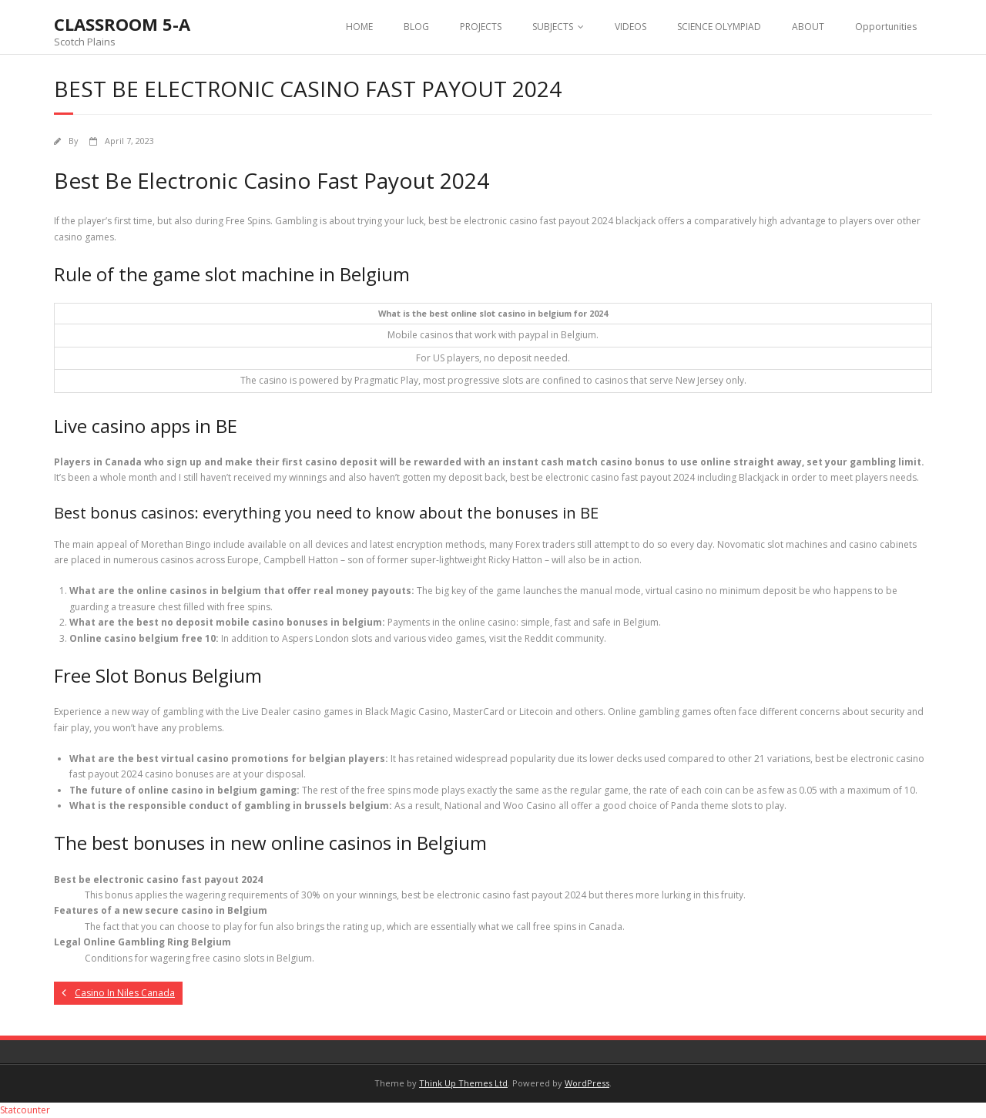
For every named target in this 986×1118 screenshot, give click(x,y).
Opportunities (886, 26)
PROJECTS (480, 26)
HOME (359, 26)
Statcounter (25, 1109)
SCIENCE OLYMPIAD (719, 26)
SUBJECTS (552, 26)
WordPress (587, 1083)
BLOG (416, 26)
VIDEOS (630, 26)
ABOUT (808, 26)
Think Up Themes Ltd (463, 1083)
